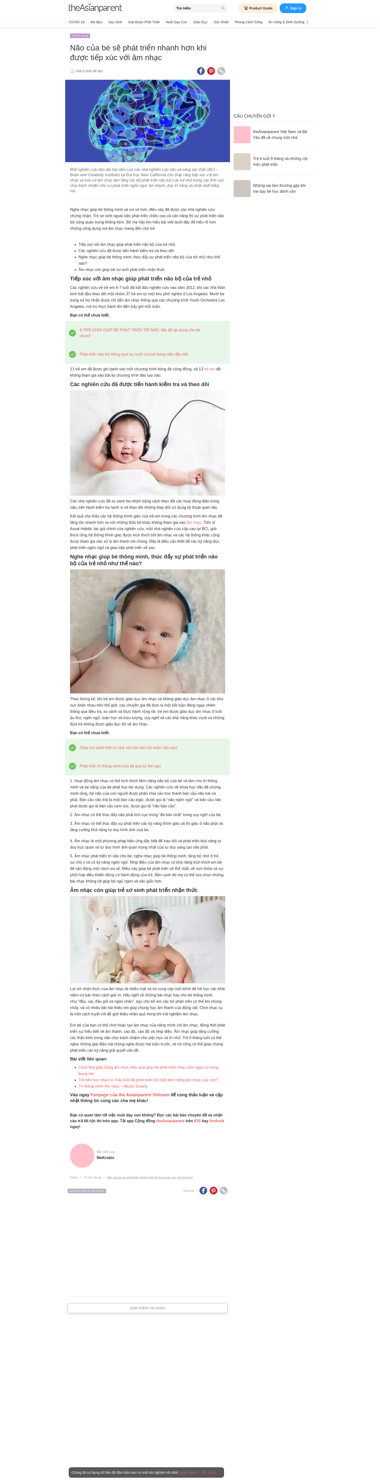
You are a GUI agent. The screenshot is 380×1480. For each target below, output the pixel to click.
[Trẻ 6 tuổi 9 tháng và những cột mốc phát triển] (272, 161)
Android (216, 1121)
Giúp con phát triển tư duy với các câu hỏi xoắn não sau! (128, 748)
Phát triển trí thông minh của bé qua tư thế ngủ (120, 766)
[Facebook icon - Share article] (201, 71)
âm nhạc (194, 522)
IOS (197, 1121)
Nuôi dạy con (176, 22)
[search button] (223, 8)
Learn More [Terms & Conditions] (188, 1472)
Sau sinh (115, 22)
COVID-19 (77, 22)
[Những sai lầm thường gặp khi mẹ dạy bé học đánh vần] (272, 188)
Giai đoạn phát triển (144, 22)
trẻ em (209, 369)
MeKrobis (105, 1158)
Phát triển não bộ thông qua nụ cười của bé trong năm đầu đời (134, 354)
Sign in (293, 7)
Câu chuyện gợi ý (254, 116)
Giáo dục (200, 22)
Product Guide (258, 8)
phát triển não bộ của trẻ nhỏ (87, 1190)
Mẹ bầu (97, 22)
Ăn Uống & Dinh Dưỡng (286, 22)
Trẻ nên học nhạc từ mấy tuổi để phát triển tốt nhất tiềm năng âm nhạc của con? (148, 1080)
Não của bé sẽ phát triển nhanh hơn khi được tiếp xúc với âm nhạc (150, 1177)
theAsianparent (170, 1121)
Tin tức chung (80, 35)
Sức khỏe (221, 22)
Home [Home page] (74, 1177)
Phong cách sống (248, 22)
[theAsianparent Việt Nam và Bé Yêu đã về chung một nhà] (272, 134)
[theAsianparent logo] (95, 8)
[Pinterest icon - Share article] (211, 71)
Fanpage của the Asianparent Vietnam (129, 1094)
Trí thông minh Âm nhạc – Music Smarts (113, 1086)
